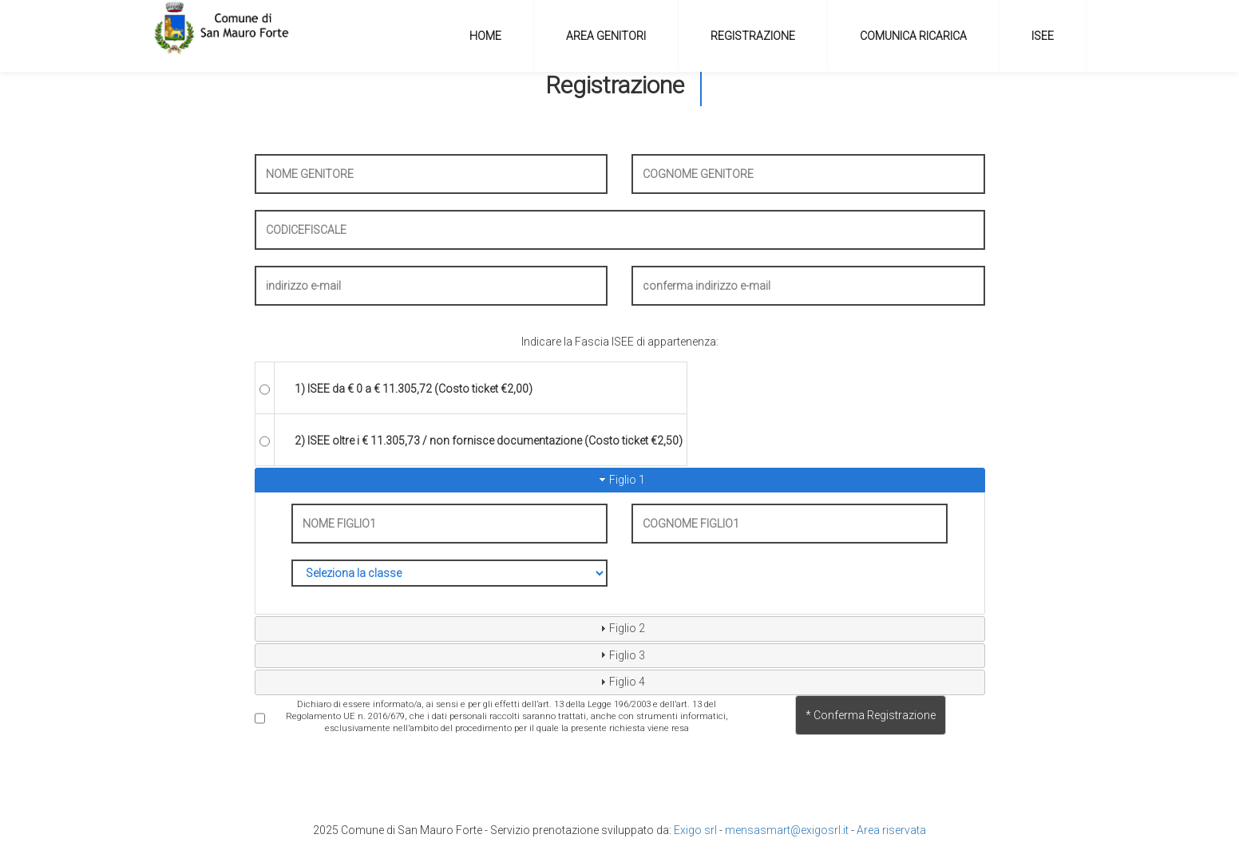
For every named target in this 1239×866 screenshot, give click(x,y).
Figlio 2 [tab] (620, 628)
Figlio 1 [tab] (620, 479)
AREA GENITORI (606, 36)
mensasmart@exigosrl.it (787, 830)
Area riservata (891, 830)
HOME (485, 36)
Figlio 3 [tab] (620, 654)
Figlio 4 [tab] (620, 681)
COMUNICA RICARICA (913, 36)
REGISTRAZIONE (753, 36)
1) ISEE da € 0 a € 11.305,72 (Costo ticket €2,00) (413, 388)
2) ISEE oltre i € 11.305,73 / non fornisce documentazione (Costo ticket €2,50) (489, 440)
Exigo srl (695, 830)
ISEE (1042, 36)
